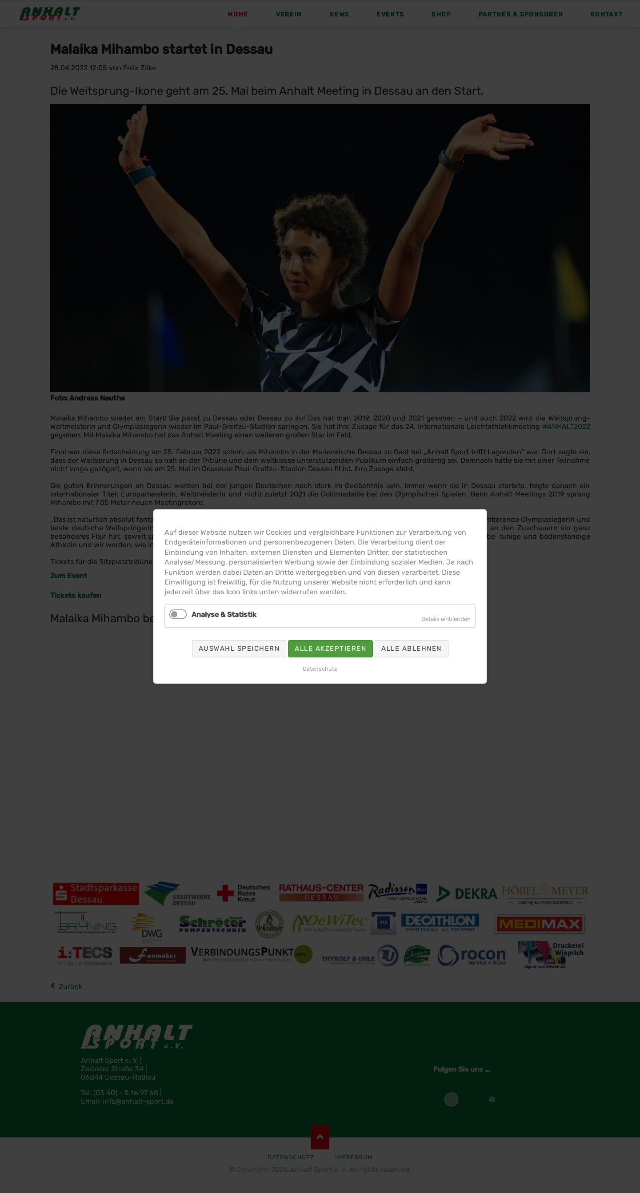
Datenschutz (320, 668)
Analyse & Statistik (224, 614)
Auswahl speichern (239, 649)
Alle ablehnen (411, 649)
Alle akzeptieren (330, 649)
